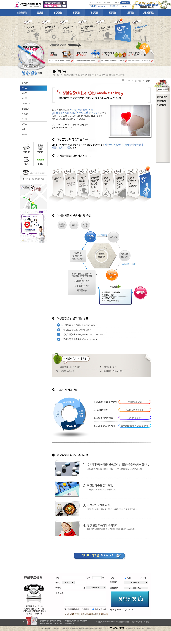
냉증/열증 (137, 81)
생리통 (24, 93)
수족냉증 (25, 82)
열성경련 (25, 113)
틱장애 (24, 118)
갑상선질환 (26, 103)
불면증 (24, 98)
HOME (128, 81)
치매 (23, 129)
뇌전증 (24, 124)
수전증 (24, 134)
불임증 (24, 87)
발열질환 (25, 108)
